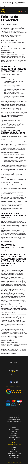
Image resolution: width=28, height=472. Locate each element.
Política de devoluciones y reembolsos (14, 453)
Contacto (14, 449)
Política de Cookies (14, 451)
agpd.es (8, 287)
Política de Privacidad (14, 455)
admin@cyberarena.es (20, 281)
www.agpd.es (19, 322)
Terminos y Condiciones (14, 457)
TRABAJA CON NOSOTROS (14, 444)
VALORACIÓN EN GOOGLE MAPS (14, 386)
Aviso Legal (14, 447)
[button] (26, 11)
